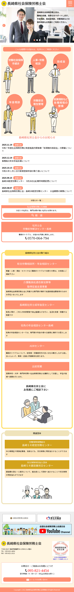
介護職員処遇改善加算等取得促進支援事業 (37, 284)
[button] (34, 40)
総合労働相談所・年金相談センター (37, 263)
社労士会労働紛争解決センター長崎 (37, 227)
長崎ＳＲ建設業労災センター (37, 464)
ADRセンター (37, 346)
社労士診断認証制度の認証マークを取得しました (60, 557)
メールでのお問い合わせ (39, 579)
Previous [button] (3, 518)
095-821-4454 (38, 570)
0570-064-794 (38, 238)
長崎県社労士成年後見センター (37, 305)
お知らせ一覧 (36, 200)
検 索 (39, 215)
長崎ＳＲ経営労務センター (37, 443)
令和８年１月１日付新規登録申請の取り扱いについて (26, 170)
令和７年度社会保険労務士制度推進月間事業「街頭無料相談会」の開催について (37, 149)
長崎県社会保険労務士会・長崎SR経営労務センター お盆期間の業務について (37, 191)
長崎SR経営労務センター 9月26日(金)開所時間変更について (29, 181)
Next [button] (70, 518)
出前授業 (37, 366)
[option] (19, 518)
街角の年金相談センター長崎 (37, 325)
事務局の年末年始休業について (16, 160)
